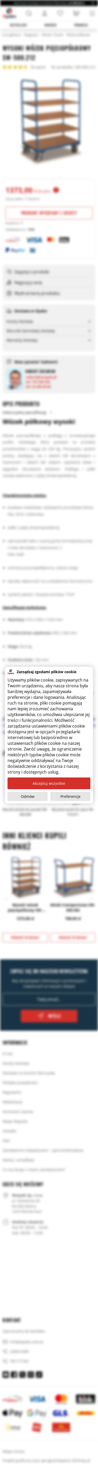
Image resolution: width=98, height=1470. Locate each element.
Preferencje (70, 796)
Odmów (27, 796)
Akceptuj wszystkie (49, 783)
